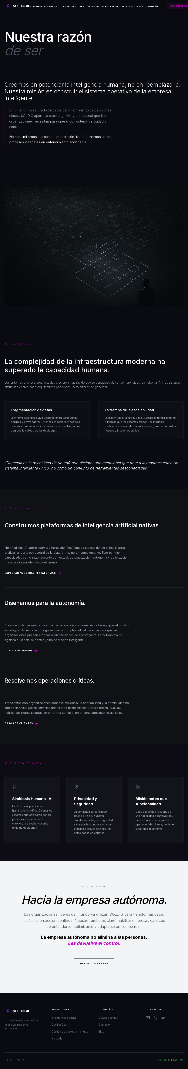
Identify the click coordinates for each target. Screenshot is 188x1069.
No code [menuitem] (127, 6)
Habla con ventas (94, 963)
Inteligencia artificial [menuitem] (43, 6)
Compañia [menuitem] (152, 6)
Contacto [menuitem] (104, 1024)
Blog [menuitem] (139, 6)
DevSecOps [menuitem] (69, 6)
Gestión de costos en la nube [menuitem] (99, 6)
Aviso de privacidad (172, 1060)
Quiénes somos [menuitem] (108, 1017)
